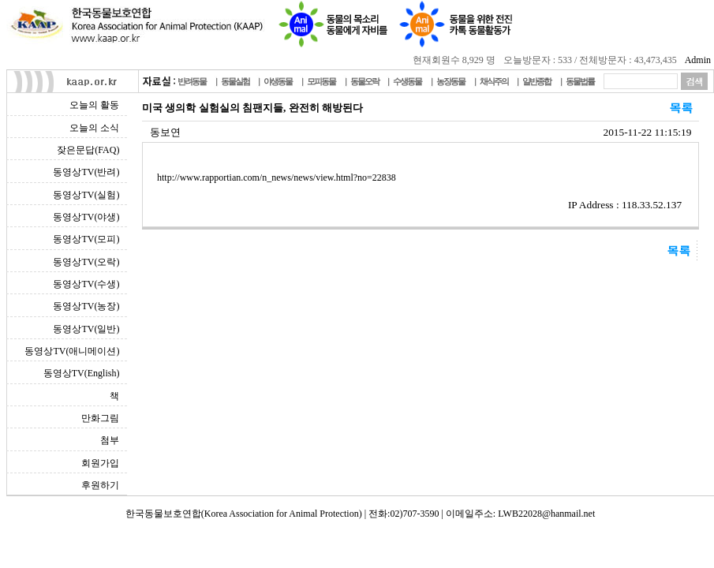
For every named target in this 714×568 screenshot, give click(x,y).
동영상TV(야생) (86, 216)
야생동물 (278, 81)
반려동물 (192, 81)
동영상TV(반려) (86, 172)
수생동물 (407, 81)
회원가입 (100, 463)
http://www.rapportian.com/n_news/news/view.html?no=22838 (276, 177)
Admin (698, 59)
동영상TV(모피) (86, 239)
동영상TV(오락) (86, 261)
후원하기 (100, 485)
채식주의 (494, 81)
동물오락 (364, 81)
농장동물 (450, 81)
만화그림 (100, 418)
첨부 (109, 440)
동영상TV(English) (81, 373)
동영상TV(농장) (86, 306)
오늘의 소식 (94, 127)
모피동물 (321, 81)
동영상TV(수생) (86, 284)
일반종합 (536, 81)
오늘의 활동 (94, 104)
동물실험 (235, 81)
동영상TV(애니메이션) (71, 351)
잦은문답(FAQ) (88, 149)
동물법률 (580, 81)
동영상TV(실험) (86, 194)
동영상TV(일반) (86, 328)
